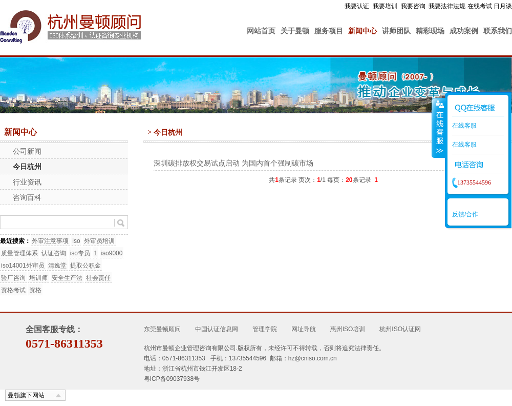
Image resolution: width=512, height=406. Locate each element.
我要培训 (385, 6)
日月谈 (503, 6)
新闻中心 (362, 31)
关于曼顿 (295, 31)
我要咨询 (413, 6)
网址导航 (303, 329)
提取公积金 (85, 265)
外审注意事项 (50, 241)
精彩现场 (430, 31)
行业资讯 (27, 182)
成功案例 (464, 31)
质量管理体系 (19, 253)
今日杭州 (27, 167)
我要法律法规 (447, 6)
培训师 (38, 277)
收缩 (439, 127)
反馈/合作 (465, 214)
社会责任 (98, 277)
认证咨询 (53, 253)
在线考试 (479, 6)
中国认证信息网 (216, 329)
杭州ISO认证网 (400, 329)
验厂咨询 (13, 277)
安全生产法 (67, 277)
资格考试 (13, 290)
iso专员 (80, 253)
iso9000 (111, 253)
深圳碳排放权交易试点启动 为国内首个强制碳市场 (233, 163)
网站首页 (261, 31)
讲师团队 (396, 31)
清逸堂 (57, 265)
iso (76, 241)
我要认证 (357, 6)
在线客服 (464, 125)
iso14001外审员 (23, 265)
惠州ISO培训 (348, 329)
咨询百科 (27, 197)
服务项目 (328, 31)
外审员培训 (99, 241)
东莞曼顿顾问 (162, 329)
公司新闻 (27, 151)
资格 (35, 290)
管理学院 (264, 329)
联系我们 (497, 31)
